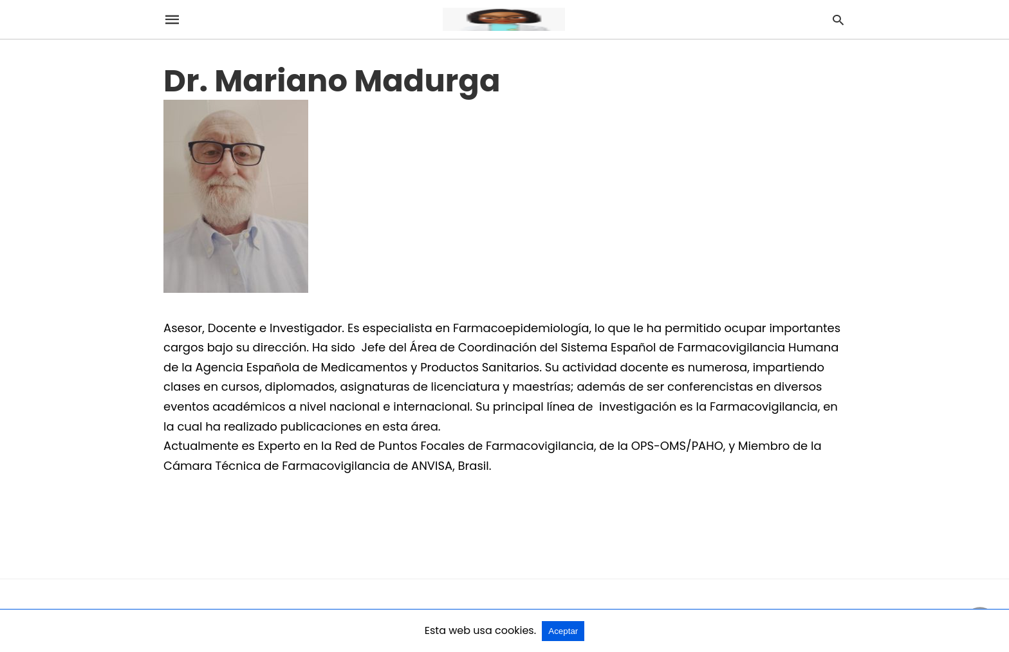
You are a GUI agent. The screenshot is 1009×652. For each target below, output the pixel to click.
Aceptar (563, 631)
